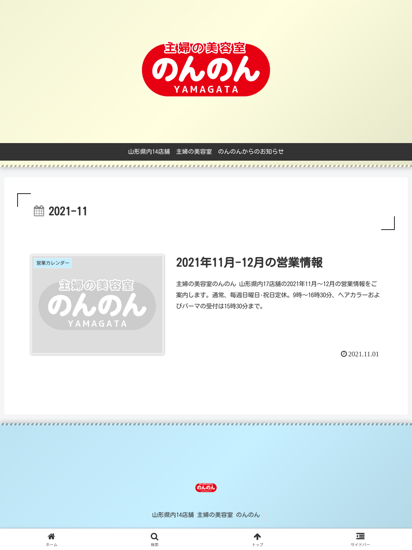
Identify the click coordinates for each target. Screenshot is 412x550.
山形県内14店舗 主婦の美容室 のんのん (206, 515)
